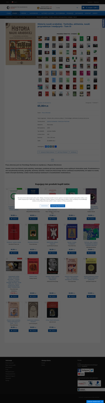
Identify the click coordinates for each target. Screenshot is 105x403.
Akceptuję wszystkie (57, 206)
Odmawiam (44, 206)
